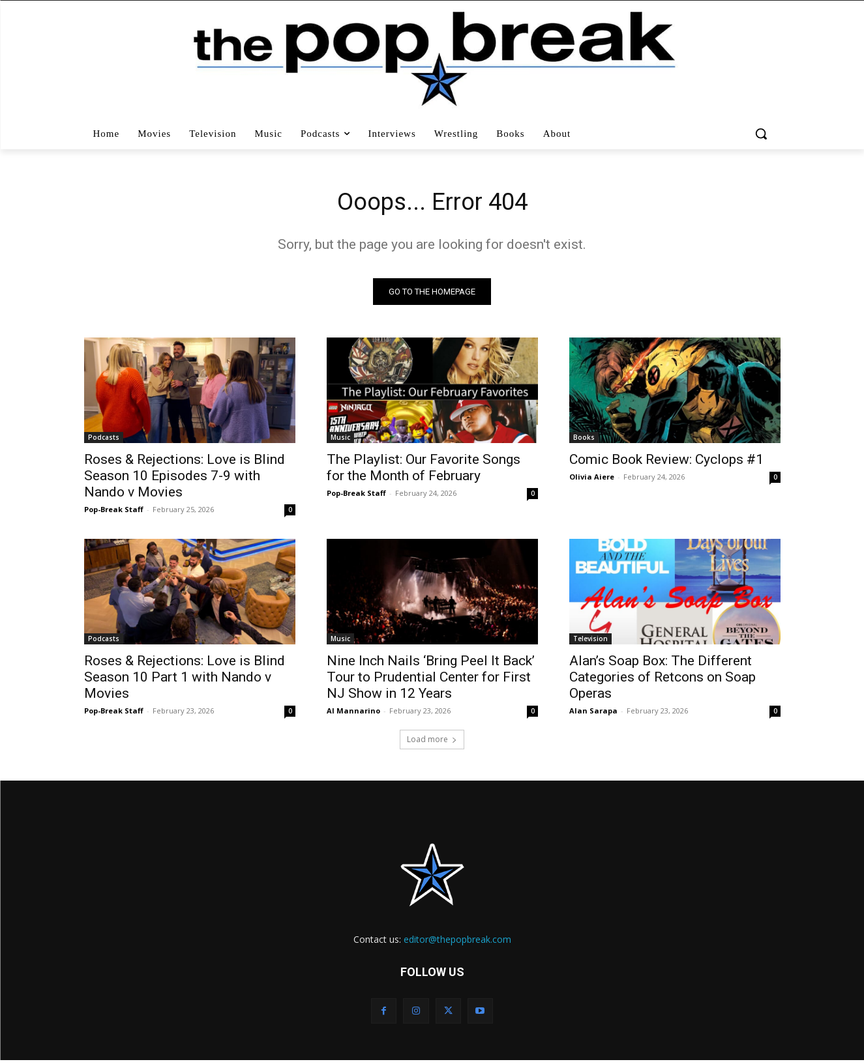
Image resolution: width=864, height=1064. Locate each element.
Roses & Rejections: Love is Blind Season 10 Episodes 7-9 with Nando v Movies (184, 479)
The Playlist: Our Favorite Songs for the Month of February (423, 471)
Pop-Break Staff (113, 512)
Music (340, 440)
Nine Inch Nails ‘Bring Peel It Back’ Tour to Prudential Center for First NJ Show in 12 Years (431, 680)
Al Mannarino (353, 714)
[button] (762, 133)
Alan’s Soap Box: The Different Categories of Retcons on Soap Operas (662, 680)
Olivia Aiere (591, 480)
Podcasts (103, 440)
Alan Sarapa (593, 714)
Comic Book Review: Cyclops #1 (666, 462)
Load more (432, 742)
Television (590, 641)
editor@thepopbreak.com (457, 942)
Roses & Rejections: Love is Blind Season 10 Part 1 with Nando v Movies (184, 680)
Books (584, 440)
